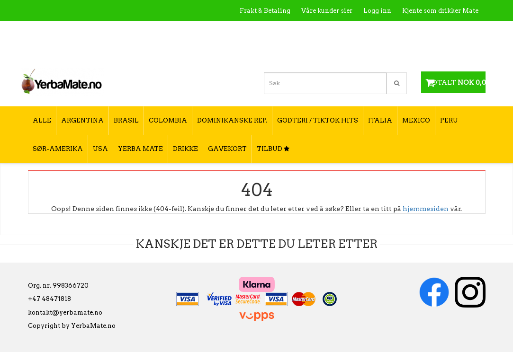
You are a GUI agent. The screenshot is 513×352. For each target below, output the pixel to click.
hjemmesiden (426, 208)
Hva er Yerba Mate (290, 31)
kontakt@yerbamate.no (65, 312)
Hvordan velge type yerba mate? (427, 50)
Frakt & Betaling (265, 10)
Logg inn (377, 10)
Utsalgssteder (388, 31)
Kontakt (343, 31)
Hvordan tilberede (449, 31)
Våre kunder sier (326, 10)
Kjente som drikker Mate (440, 10)
